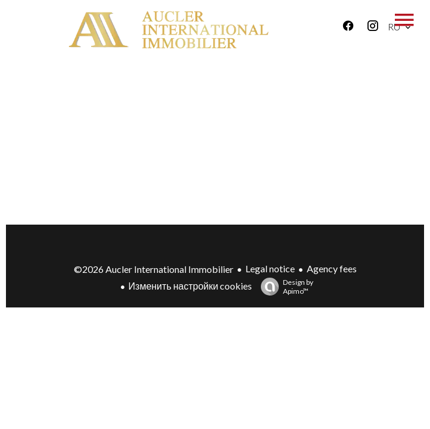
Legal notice (270, 268)
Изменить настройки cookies (191, 285)
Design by (284, 287)
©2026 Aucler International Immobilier (153, 269)
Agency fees (332, 268)
